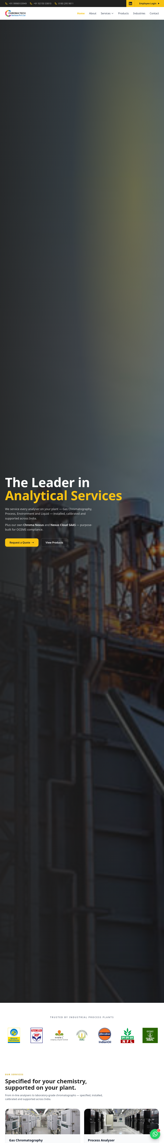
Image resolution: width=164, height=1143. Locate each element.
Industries (139, 13)
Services (107, 13)
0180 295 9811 (64, 3)
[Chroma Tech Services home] (15, 13)
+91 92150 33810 (40, 3)
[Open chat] (155, 1134)
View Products (54, 542)
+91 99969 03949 (16, 3)
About (92, 13)
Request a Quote (22, 542)
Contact (154, 13)
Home (81, 13)
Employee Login (149, 3)
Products (123, 13)
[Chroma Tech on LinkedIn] (130, 3)
